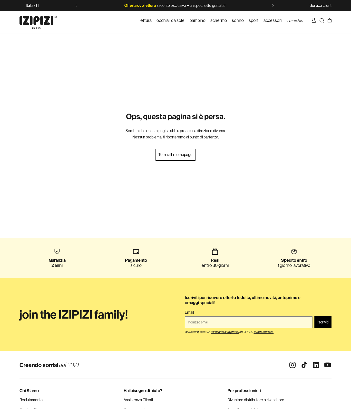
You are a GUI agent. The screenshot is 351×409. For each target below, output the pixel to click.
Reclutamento (31, 400)
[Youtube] (328, 365)
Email (189, 312)
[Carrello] (329, 20)
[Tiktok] (304, 365)
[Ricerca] (321, 20)
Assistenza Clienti (138, 400)
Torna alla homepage (175, 154)
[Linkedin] (316, 365)
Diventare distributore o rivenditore (255, 400)
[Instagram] (292, 365)
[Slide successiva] (273, 5)
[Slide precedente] (76, 5)
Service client (321, 5)
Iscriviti (323, 322)
